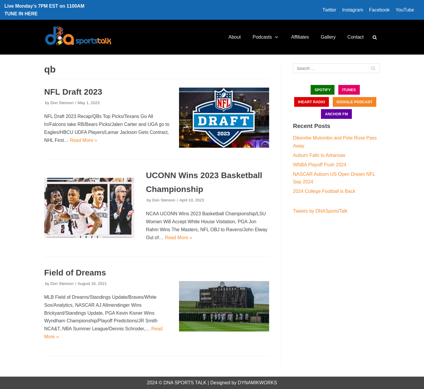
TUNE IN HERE (21, 13)
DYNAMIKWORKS (257, 382)
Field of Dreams (75, 272)
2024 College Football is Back (324, 191)
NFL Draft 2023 (73, 91)
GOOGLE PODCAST (354, 102)
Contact (355, 37)
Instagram (352, 9)
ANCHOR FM (336, 114)
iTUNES (349, 90)
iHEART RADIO (311, 102)
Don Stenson (62, 103)
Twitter (329, 9)
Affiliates (300, 37)
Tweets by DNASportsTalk (320, 211)
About (234, 37)
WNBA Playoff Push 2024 (319, 164)
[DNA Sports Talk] (78, 37)
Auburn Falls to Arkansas (319, 155)
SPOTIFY (322, 90)
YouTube (405, 9)
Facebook (379, 9)
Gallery (328, 37)
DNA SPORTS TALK (184, 382)
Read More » (83, 140)
